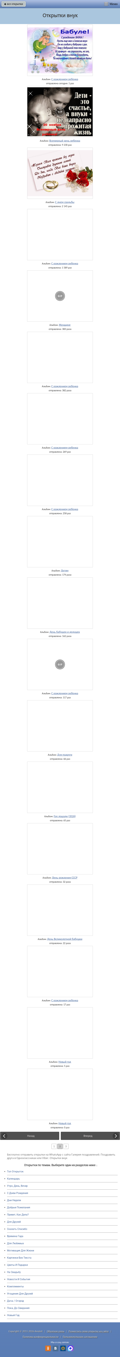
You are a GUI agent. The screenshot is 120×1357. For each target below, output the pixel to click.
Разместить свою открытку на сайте (89, 1331)
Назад (31, 1136)
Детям (64, 570)
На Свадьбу (14, 1272)
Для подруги (64, 754)
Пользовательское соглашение (80, 1336)
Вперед (88, 1136)
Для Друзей (14, 1221)
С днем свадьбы (64, 202)
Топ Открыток (15, 1171)
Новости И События (18, 1279)
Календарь (13, 1178)
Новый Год (13, 1315)
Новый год (64, 1061)
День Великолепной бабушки (64, 939)
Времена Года (15, 1236)
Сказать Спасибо (17, 1229)
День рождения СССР (64, 877)
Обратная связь (55, 1331)
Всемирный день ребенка (64, 140)
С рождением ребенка (64, 79)
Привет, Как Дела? (18, 1214)
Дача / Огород (15, 1300)
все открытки (13, 3)
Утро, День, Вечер (17, 1185)
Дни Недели (14, 1200)
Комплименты (15, 1286)
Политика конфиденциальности (40, 1336)
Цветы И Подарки (17, 1264)
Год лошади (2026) (65, 816)
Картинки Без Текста (19, 1257)
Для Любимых (15, 1243)
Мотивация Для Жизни (20, 1250)
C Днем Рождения (17, 1193)
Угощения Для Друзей (20, 1293)
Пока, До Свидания (18, 1308)
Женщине (65, 324)
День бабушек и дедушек (65, 632)
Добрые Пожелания (18, 1207)
